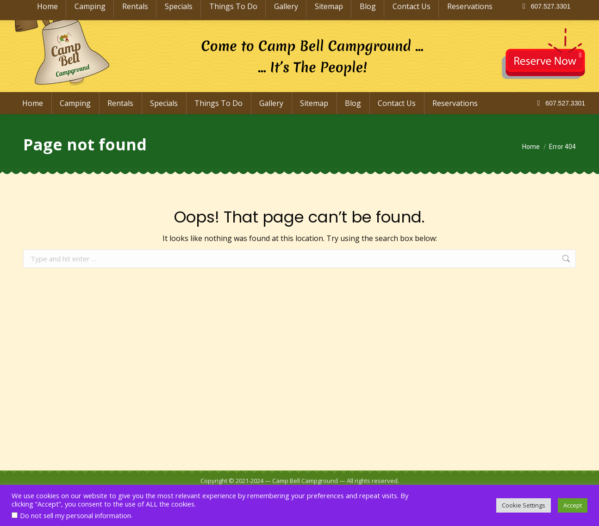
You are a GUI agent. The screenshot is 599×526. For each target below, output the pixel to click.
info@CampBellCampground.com (520, 8)
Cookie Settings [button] (523, 505)
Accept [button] (572, 505)
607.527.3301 (559, 103)
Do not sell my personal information (75, 515)
